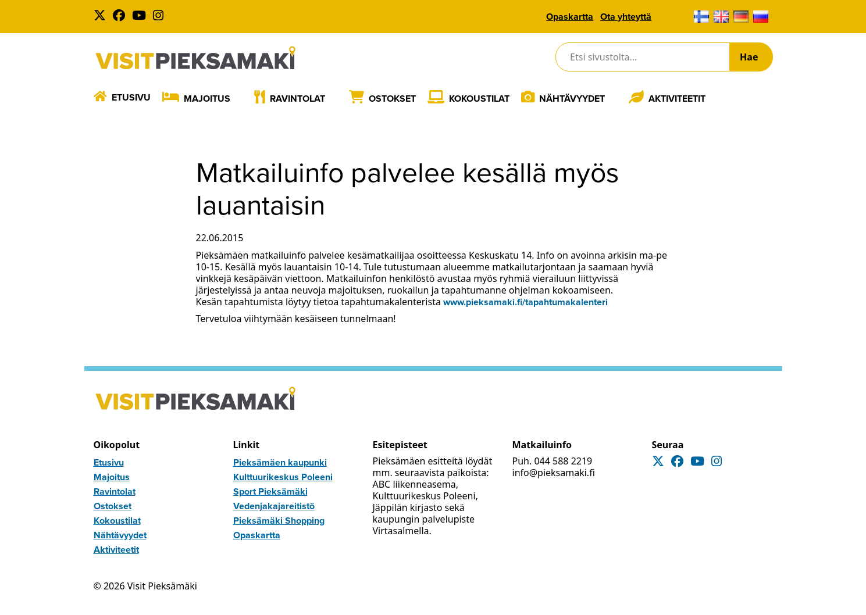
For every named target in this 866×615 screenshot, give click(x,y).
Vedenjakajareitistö (274, 506)
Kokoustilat (479, 98)
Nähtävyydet (572, 98)
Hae (749, 57)
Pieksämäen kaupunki (280, 462)
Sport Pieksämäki (270, 491)
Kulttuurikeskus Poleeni (283, 477)
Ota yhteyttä (625, 16)
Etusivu (131, 97)
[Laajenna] (239, 98)
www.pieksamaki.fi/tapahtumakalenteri (525, 302)
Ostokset (392, 98)
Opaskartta (569, 16)
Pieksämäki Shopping (279, 520)
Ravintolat (297, 98)
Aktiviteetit (676, 98)
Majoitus (207, 98)
